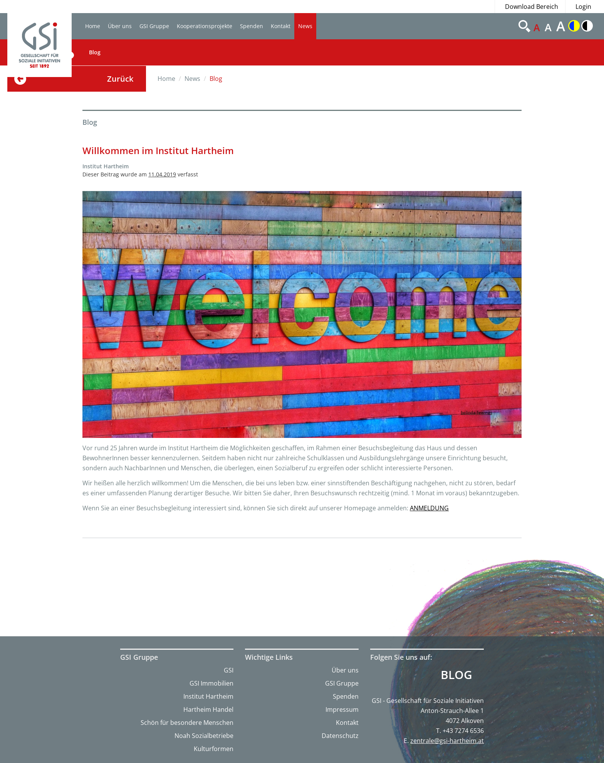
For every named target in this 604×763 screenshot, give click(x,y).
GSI (228, 670)
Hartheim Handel (208, 709)
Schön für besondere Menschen (187, 722)
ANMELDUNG (429, 508)
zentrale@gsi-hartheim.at (447, 740)
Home (92, 26)
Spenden (251, 26)
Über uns (120, 26)
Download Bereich (531, 6)
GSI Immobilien (211, 683)
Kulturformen (213, 749)
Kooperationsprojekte (204, 26)
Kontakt (280, 26)
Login (583, 6)
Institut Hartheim (208, 696)
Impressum (342, 709)
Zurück (120, 79)
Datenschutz (340, 735)
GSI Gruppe (154, 26)
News (305, 26)
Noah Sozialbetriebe (203, 735)
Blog (95, 52)
